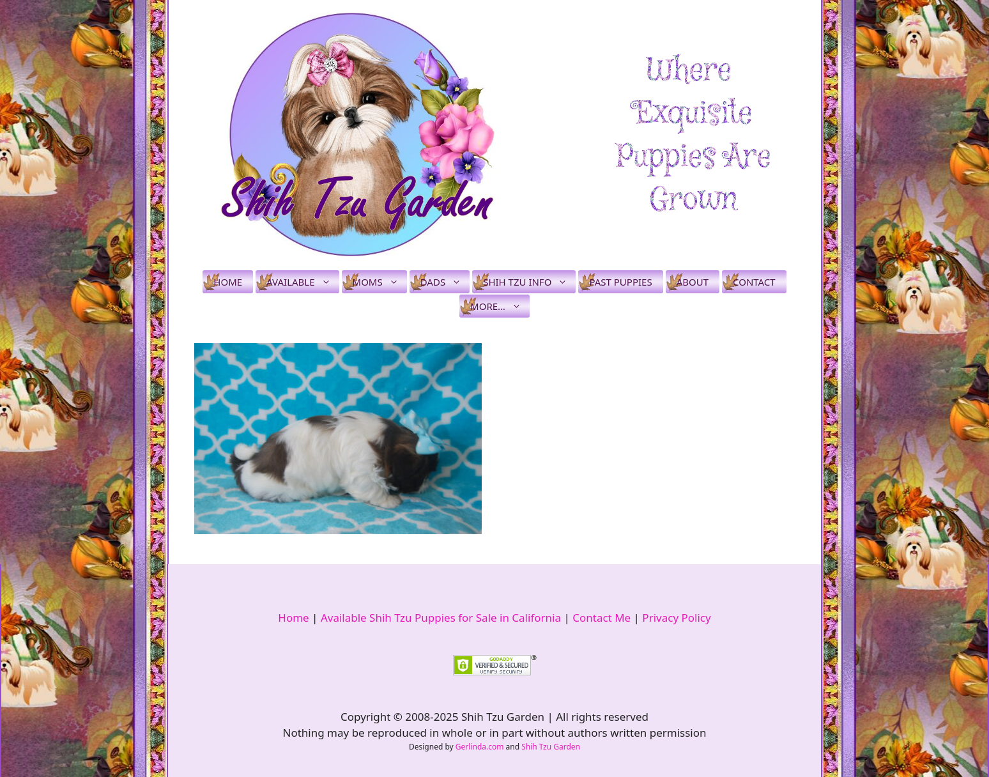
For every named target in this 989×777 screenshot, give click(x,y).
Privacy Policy (676, 617)
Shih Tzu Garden (550, 746)
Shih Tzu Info (529, 281)
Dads (445, 281)
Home (227, 281)
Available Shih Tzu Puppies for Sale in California (441, 617)
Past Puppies (620, 281)
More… (500, 306)
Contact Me (601, 617)
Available (302, 281)
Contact (754, 281)
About (693, 281)
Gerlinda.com (480, 746)
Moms (380, 281)
